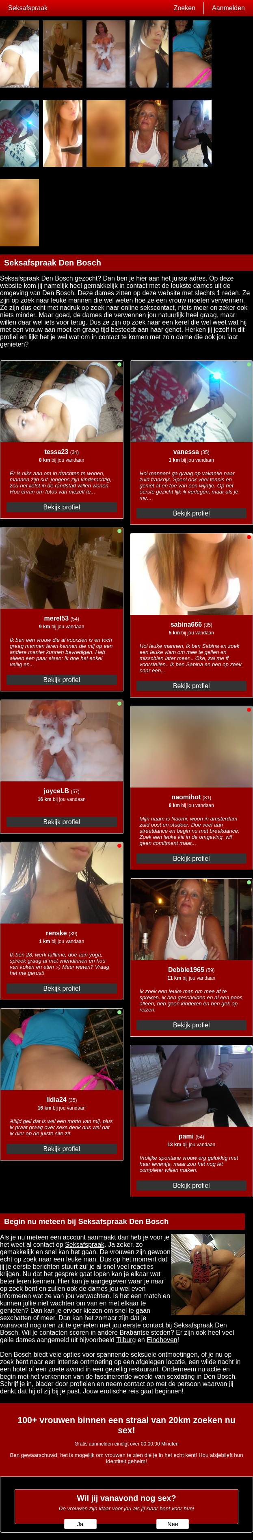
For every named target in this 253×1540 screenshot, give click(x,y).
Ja (80, 1524)
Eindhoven (162, 1339)
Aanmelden (228, 7)
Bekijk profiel (61, 507)
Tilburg (126, 1339)
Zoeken (184, 7)
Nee (172, 1524)
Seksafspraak (28, 7)
